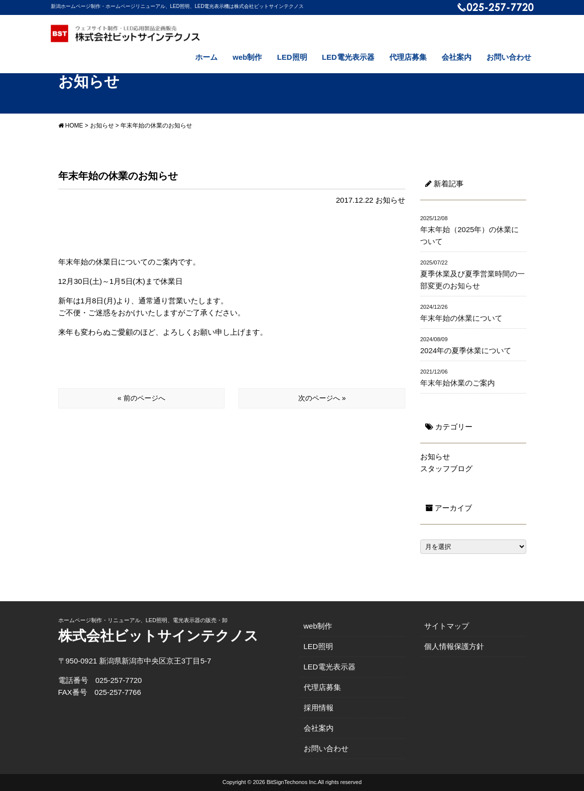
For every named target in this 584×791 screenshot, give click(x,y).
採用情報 (319, 707)
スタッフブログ (446, 468)
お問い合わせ (508, 57)
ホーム (206, 57)
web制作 (247, 57)
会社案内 (456, 57)
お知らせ (390, 200)
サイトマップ (446, 626)
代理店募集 (408, 57)
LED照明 (292, 57)
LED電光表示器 (348, 57)
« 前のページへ (141, 398)
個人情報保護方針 (454, 646)
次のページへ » (322, 398)
